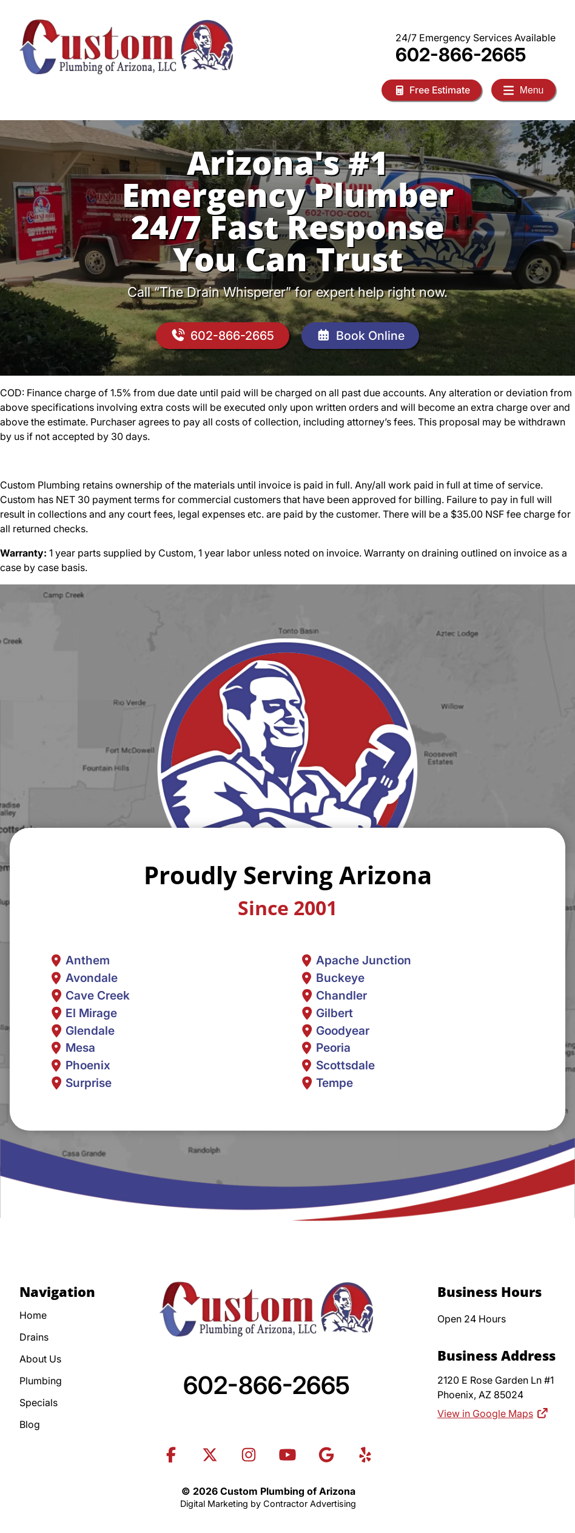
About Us (40, 1359)
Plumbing (40, 1381)
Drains (34, 1337)
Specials (38, 1402)
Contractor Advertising (309, 1503)
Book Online (361, 335)
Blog (29, 1424)
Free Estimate (429, 90)
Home (33, 1315)
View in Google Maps (493, 1413)
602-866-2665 (460, 55)
